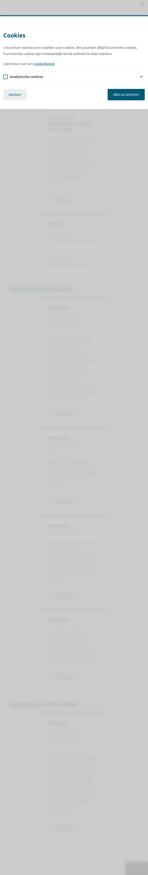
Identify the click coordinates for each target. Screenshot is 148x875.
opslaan (15, 94)
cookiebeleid (44, 64)
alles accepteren (126, 94)
